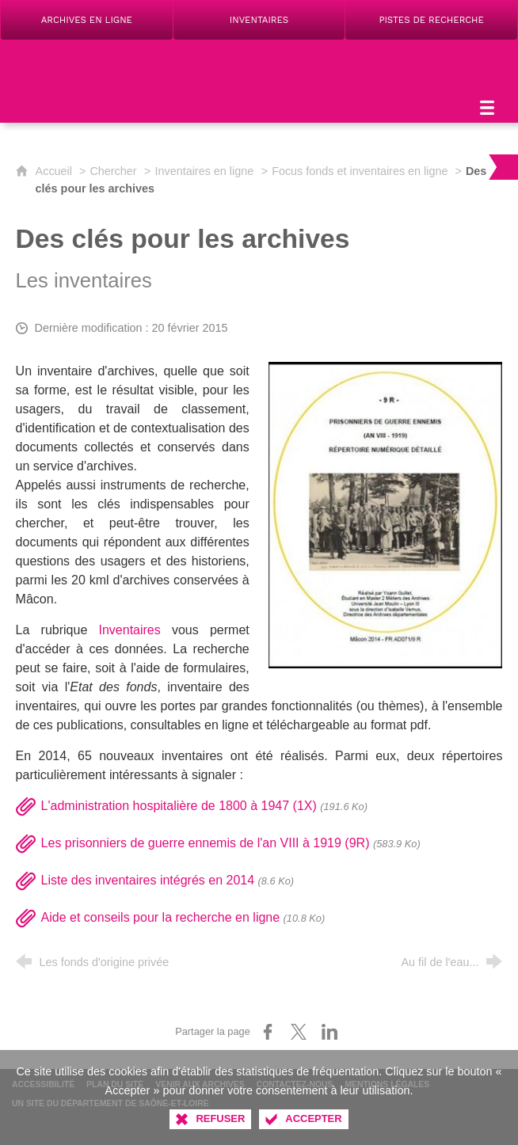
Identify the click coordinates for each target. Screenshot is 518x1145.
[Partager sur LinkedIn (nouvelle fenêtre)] (329, 1031)
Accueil (55, 171)
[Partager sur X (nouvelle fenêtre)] (298, 1031)
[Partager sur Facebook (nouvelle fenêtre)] (267, 1031)
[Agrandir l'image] (385, 514)
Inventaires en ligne (203, 171)
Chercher (113, 171)
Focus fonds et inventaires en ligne (361, 171)
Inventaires (129, 630)
